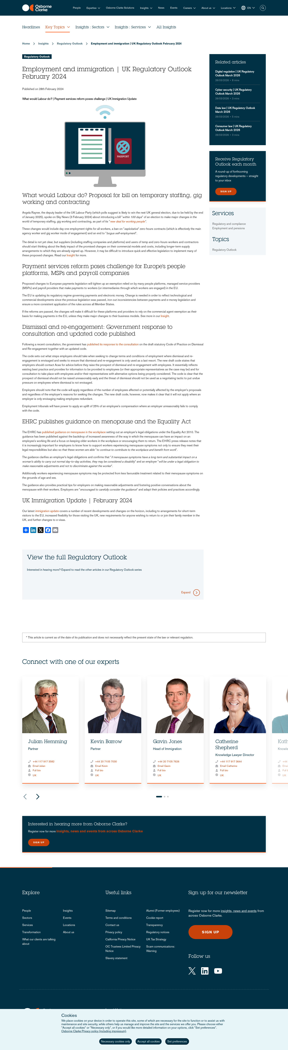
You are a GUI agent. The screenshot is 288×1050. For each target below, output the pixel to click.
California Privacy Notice (120, 939)
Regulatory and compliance (229, 224)
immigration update (47, 511)
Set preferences (177, 1041)
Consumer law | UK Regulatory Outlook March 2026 (233, 128)
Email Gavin (164, 765)
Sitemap (110, 910)
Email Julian (39, 765)
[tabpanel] (50, 730)
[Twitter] (192, 971)
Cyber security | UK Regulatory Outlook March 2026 (233, 91)
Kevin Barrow (106, 742)
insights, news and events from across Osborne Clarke (99, 831)
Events (173, 7)
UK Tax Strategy (156, 939)
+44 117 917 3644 (231, 761)
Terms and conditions (118, 918)
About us (206, 7)
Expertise (91, 7)
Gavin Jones (167, 742)
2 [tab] (164, 796)
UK (34, 775)
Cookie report (154, 918)
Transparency (154, 925)
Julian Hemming (47, 742)
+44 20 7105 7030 (106, 761)
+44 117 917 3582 (43, 761)
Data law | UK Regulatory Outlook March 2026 (235, 109)
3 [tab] (168, 796)
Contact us (112, 925)
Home (26, 43)
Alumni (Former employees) (163, 910)
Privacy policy (113, 932)
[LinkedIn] (204, 971)
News (161, 7)
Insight (71, 255)
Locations (69, 925)
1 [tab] (159, 796)
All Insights (166, 27)
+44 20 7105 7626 (168, 761)
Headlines (31, 27)
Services (27, 925)
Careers (187, 7)
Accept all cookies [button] (148, 1041)
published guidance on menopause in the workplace (74, 432)
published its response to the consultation (113, 344)
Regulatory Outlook (70, 43)
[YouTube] (218, 971)
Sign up (225, 191)
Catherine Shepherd (226, 745)
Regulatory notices (157, 932)
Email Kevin (101, 765)
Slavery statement (116, 958)
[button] (228, 8)
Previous (25, 796)
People (77, 7)
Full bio (37, 770)
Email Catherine (228, 765)
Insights (144, 7)
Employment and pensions (228, 228)
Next (38, 796)
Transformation (31, 932)
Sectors (27, 918)
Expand (185, 592)
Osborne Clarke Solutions (120, 7)
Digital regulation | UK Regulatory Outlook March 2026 (234, 73)
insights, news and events (239, 911)
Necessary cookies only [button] (115, 1041)
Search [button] (263, 8)
